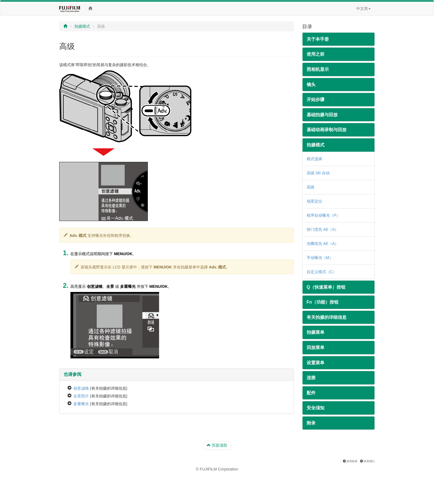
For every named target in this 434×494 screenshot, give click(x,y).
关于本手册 (318, 39)
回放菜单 (315, 347)
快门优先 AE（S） (323, 229)
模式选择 (314, 159)
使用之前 (315, 54)
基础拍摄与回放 (322, 114)
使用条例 (351, 461)
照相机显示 (318, 69)
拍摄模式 (82, 26)
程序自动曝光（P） (323, 215)
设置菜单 (315, 362)
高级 (310, 187)
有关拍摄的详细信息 (327, 317)
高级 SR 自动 (318, 173)
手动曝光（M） (320, 257)
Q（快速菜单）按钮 (326, 287)
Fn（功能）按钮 (323, 302)
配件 (311, 392)
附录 (311, 423)
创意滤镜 (81, 388)
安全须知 (315, 407)
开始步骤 (315, 99)
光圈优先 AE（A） (323, 243)
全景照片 (81, 396)
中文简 (363, 8)
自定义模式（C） (322, 272)
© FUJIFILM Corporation (217, 469)
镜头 (311, 84)
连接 (311, 377)
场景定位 (314, 201)
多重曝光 (81, 404)
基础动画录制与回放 (327, 129)
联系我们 (369, 461)
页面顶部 (217, 445)
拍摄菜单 (315, 332)
